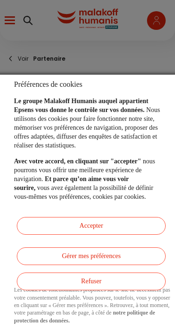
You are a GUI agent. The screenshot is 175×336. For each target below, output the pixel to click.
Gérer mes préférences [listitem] (91, 255)
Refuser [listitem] (91, 281)
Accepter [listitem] (91, 225)
